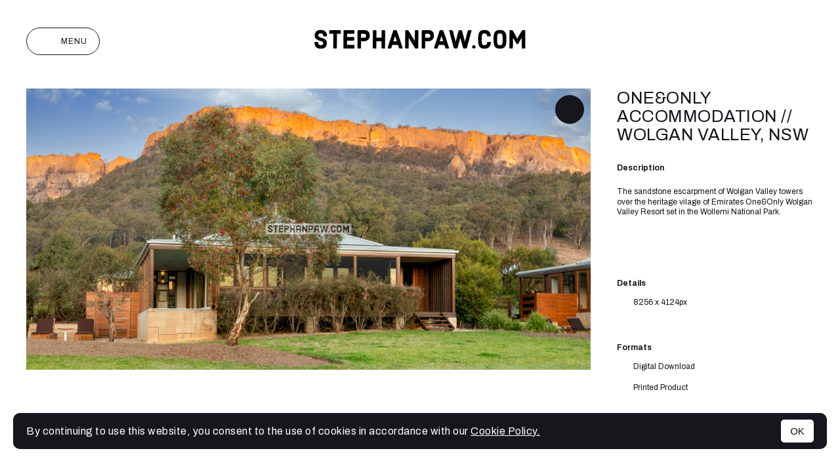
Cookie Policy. (505, 431)
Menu (63, 41)
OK (797, 431)
